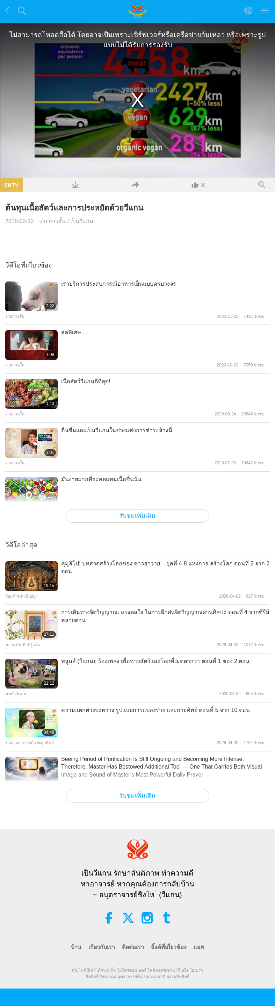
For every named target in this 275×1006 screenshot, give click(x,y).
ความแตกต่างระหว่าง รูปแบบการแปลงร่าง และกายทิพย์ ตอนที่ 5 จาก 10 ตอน (155, 710)
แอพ (199, 947)
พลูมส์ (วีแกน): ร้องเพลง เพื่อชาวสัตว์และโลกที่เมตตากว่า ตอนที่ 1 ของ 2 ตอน (155, 661)
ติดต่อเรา (133, 947)
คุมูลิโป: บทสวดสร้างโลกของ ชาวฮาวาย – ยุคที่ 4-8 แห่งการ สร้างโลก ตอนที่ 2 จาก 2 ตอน (165, 567)
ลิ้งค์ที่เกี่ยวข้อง (169, 947)
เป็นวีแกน (81, 221)
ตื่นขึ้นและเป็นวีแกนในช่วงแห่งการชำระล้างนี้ (116, 430)
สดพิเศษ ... (74, 332)
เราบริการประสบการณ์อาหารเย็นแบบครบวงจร (118, 284)
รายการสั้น (52, 221)
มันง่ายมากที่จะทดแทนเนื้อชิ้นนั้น (101, 479)
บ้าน (76, 947)
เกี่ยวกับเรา (101, 947)
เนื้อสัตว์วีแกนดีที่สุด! (85, 381)
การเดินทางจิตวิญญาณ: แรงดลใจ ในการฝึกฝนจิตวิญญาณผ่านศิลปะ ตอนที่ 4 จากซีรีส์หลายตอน (165, 616)
